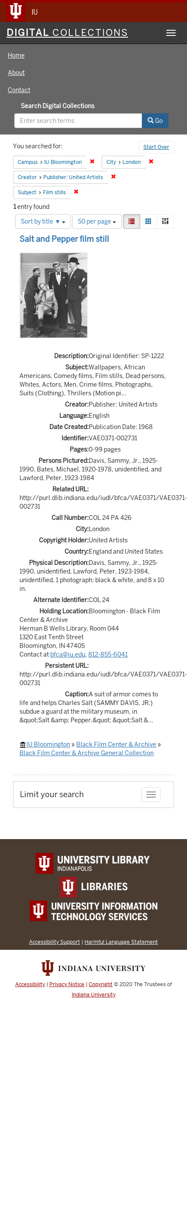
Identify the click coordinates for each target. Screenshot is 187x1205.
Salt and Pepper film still (64, 239)
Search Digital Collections (57, 106)
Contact (19, 90)
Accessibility (30, 984)
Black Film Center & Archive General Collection (86, 753)
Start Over (156, 147)
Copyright (101, 984)
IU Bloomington (48, 744)
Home (16, 55)
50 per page (97, 221)
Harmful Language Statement (121, 942)
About (16, 73)
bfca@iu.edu (67, 654)
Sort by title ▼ (43, 221)
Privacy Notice (66, 984)
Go (155, 121)
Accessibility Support (54, 942)
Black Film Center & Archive (116, 744)
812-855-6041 (108, 654)
